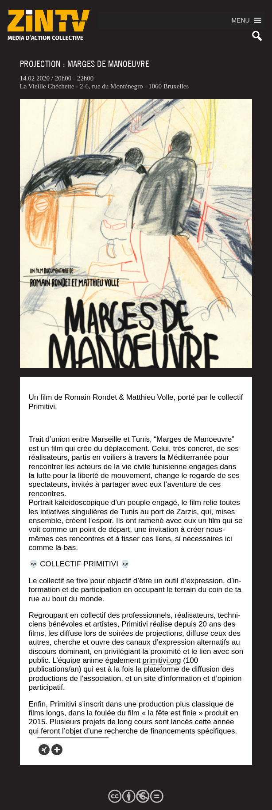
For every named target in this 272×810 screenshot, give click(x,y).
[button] (240, 20)
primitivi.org (162, 660)
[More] (56, 749)
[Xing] (44, 749)
